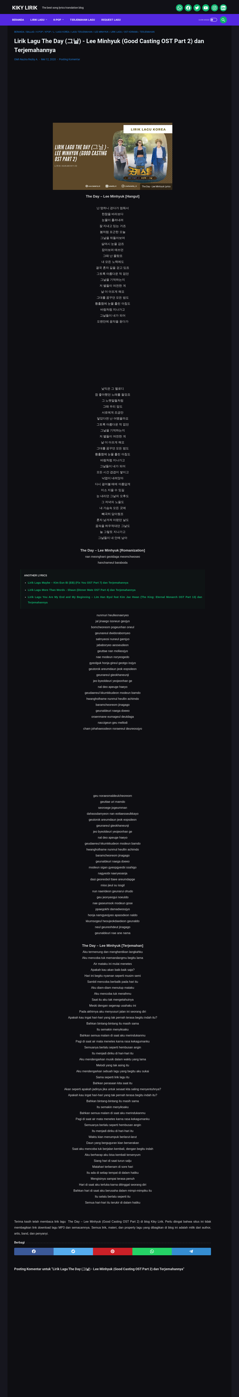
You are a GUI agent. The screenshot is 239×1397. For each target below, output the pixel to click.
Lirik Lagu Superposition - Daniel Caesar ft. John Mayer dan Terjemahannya (193, 151)
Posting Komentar (69, 56)
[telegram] (141, 1248)
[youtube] (203, 4)
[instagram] (212, 4)
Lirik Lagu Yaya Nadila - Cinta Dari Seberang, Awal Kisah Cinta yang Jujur (195, 207)
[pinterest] (85, 1248)
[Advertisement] (84, 89)
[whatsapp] (177, 4)
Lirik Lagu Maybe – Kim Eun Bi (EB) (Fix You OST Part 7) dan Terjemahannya (78, 579)
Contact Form (110, 1383)
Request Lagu (113, 14)
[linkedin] (221, 4)
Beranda (20, 14)
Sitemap (89, 1383)
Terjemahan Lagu (84, 14)
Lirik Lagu (40, 14)
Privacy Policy (134, 1383)
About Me (71, 1383)
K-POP (59, 14)
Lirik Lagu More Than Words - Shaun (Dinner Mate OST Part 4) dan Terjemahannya (82, 586)
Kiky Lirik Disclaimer (161, 1383)
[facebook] (186, 4)
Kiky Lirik (26, 4)
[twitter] (194, 4)
